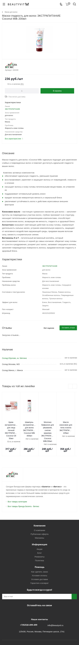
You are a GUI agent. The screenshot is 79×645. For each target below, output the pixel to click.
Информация (39, 528)
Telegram (35, 596)
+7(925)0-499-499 (28, 609)
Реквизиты (40, 541)
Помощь (39, 551)
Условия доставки (39, 564)
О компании (39, 515)
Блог (39, 537)
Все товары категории (17, 486)
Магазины (39, 522)
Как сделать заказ (39, 556)
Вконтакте (28, 596)
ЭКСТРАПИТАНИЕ (12, 109)
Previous (70, 386)
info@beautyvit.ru (55, 610)
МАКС (42, 596)
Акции (39, 533)
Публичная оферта (39, 518)
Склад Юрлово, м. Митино (14, 358)
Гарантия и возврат (39, 567)
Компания (39, 510)
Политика (39, 545)
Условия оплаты (39, 560)
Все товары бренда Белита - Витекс (23, 491)
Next (75, 386)
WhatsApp (49, 596)
